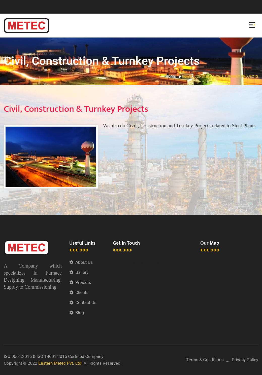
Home (171, 76)
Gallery (81, 272)
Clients (81, 292)
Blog (79, 313)
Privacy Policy (245, 360)
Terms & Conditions (205, 360)
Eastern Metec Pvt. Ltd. (60, 363)
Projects (83, 282)
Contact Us (85, 302)
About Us (84, 262)
